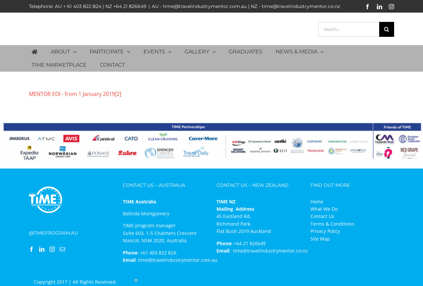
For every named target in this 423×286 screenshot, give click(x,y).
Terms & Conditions (332, 224)
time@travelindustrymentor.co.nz (270, 251)
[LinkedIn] (41, 249)
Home (316, 201)
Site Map (320, 239)
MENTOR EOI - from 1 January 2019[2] (75, 94)
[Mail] (62, 249)
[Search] (386, 29)
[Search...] (348, 29)
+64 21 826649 (129, 6)
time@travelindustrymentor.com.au (177, 260)
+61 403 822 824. (158, 253)
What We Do (324, 209)
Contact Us (322, 216)
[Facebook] (31, 249)
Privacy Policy (325, 231)
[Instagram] (52, 249)
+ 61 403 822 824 (82, 6)
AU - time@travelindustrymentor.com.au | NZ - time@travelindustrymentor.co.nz (246, 6)
